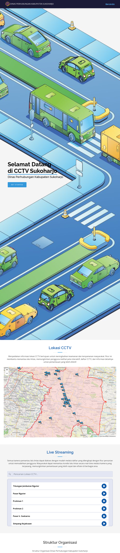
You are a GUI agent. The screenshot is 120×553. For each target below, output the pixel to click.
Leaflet (95, 436)
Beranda (110, 4)
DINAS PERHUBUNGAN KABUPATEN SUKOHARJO (30, 4)
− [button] (7, 373)
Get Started (17, 185)
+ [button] (7, 370)
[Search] (62, 474)
